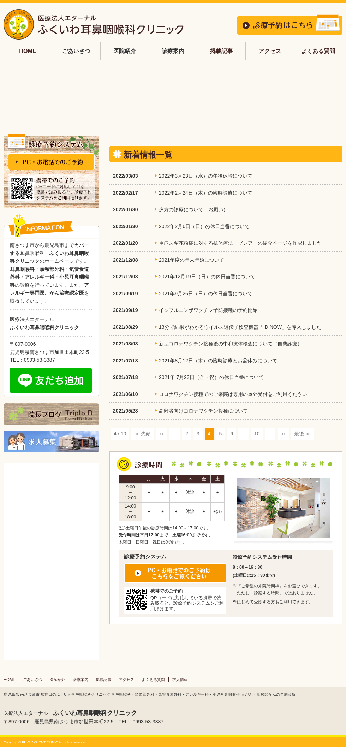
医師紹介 (57, 679)
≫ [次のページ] (283, 434)
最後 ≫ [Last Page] (302, 434)
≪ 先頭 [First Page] (143, 434)
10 (257, 434)
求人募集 (51, 441)
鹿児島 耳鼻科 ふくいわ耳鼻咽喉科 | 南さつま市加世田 (94, 24)
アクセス (269, 51)
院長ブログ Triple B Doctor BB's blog (51, 414)
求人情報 (180, 679)
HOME (27, 51)
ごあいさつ (32, 679)
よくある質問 (318, 51)
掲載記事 (221, 51)
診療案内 (80, 679)
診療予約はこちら (289, 24)
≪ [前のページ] (161, 434)
